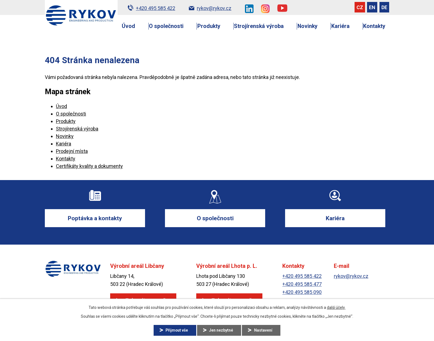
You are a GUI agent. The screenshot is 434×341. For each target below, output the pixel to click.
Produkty (208, 26)
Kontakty (374, 26)
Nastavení (264, 330)
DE (384, 7)
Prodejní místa (72, 151)
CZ (359, 7)
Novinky (307, 26)
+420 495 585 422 (302, 276)
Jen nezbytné (221, 330)
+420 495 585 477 (302, 284)
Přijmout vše (176, 330)
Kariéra (340, 26)
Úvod (128, 26)
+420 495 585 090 (302, 292)
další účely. (336, 307)
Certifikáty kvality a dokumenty (89, 166)
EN (372, 7)
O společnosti (166, 26)
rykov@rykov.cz (351, 276)
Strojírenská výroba (259, 26)
